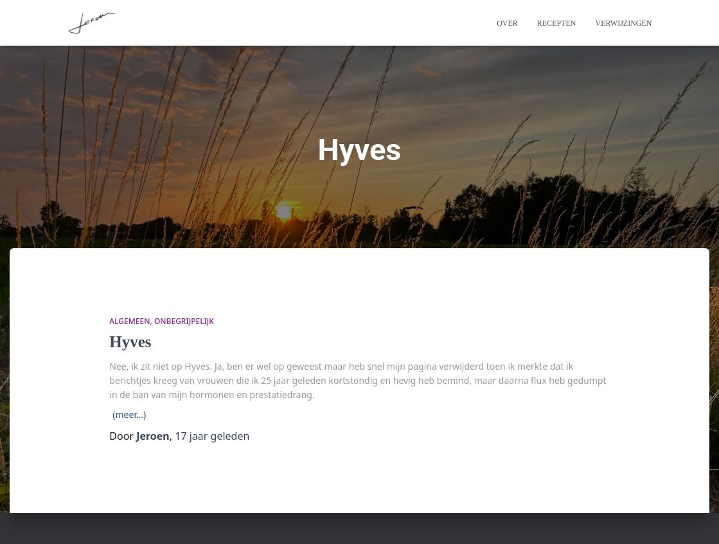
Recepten (556, 23)
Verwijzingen (624, 23)
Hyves (130, 341)
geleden (212, 436)
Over (507, 23)
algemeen (129, 321)
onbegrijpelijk (184, 321)
